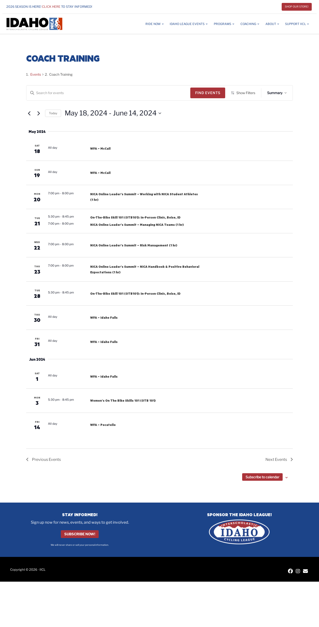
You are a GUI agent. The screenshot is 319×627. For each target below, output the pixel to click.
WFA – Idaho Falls (104, 332)
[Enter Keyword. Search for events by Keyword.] (109, 93)
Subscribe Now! (79, 548)
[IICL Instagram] (298, 585)
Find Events (209, 93)
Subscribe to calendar (262, 491)
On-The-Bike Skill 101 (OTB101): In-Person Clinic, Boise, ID (135, 232)
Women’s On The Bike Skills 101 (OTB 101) (123, 415)
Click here (51, 6)
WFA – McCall (100, 163)
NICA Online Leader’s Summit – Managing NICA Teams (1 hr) (137, 239)
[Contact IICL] (305, 585)
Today (53, 127)
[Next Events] (38, 127)
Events (35, 74)
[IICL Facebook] (290, 585)
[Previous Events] (29, 127)
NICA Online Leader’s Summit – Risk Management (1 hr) (133, 259)
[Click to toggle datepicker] (113, 127)
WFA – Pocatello (103, 439)
